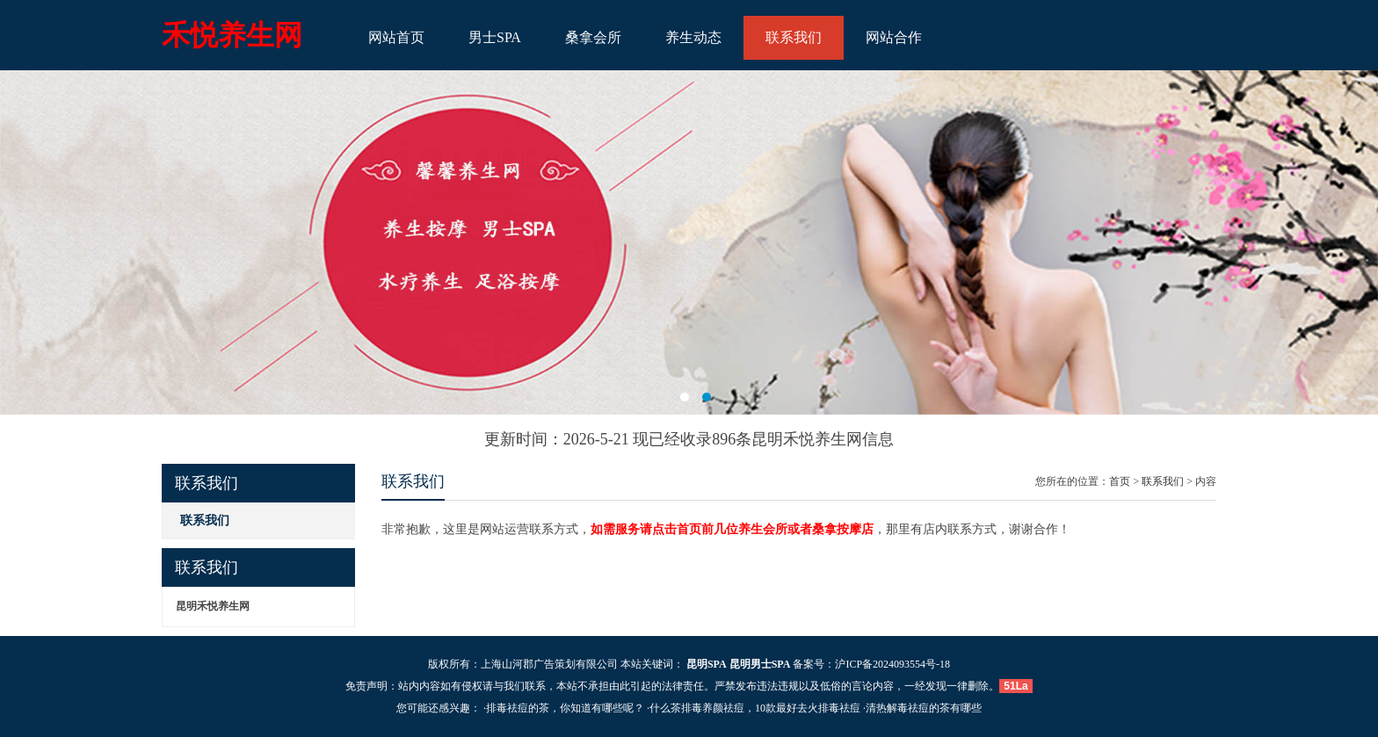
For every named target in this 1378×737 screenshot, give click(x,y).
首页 (1119, 481)
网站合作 (894, 37)
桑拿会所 (593, 37)
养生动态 (693, 37)
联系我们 (793, 37)
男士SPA (494, 37)
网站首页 (396, 37)
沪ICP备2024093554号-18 (892, 664)
